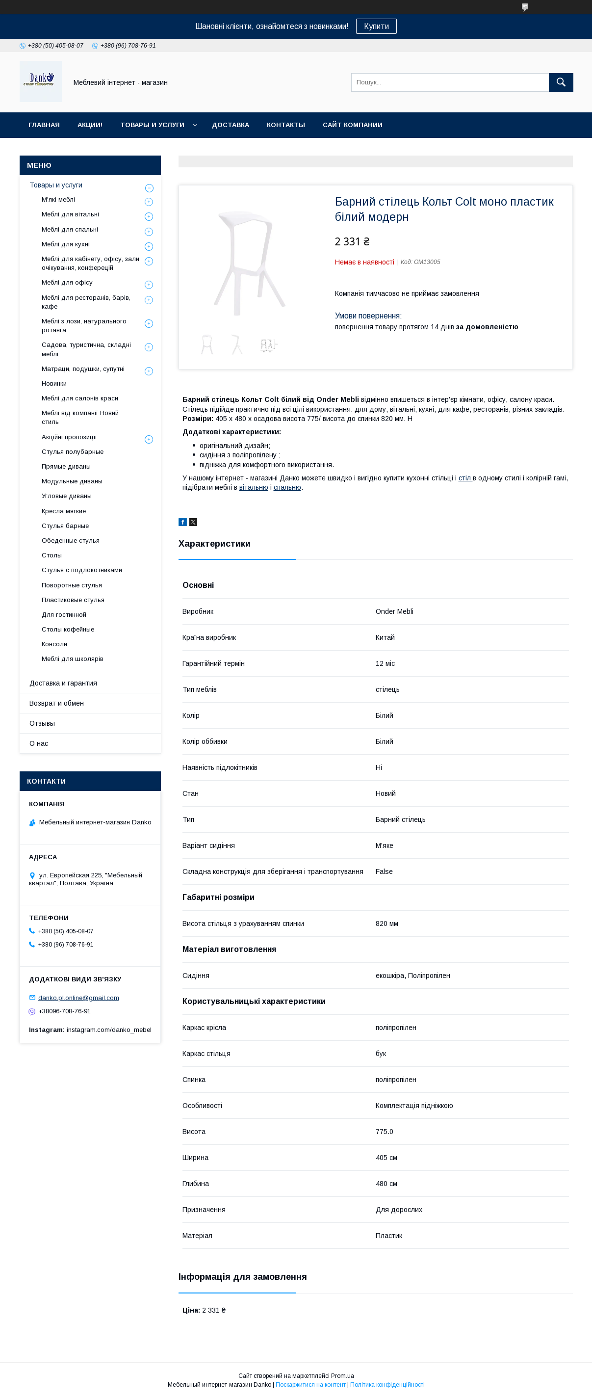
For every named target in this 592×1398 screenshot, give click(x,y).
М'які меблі (58, 199)
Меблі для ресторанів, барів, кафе (86, 302)
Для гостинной (64, 614)
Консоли (54, 644)
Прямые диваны (66, 466)
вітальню (253, 487)
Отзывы (42, 723)
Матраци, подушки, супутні (83, 368)
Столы (52, 555)
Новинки (54, 383)
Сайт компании (353, 125)
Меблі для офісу (67, 282)
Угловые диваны (67, 496)
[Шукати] (561, 82)
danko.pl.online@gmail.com (78, 997)
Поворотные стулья (72, 585)
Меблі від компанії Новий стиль (80, 417)
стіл (466, 478)
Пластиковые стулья (73, 600)
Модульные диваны (72, 481)
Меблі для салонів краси (80, 398)
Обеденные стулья (71, 540)
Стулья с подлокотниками (82, 570)
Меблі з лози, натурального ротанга (84, 325)
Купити (376, 26)
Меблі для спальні (70, 229)
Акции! (90, 125)
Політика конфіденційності (387, 1384)
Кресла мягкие (64, 511)
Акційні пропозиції (69, 437)
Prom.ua (342, 1375)
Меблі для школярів (72, 658)
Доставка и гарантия (63, 683)
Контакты (286, 125)
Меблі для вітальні (70, 214)
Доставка (230, 125)
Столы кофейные (68, 629)
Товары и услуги (152, 125)
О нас (38, 743)
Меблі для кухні (66, 244)
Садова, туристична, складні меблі (86, 349)
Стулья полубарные (72, 451)
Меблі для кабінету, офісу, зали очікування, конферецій (90, 263)
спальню (287, 487)
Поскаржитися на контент (311, 1384)
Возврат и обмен (56, 703)
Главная (44, 125)
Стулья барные (65, 525)
